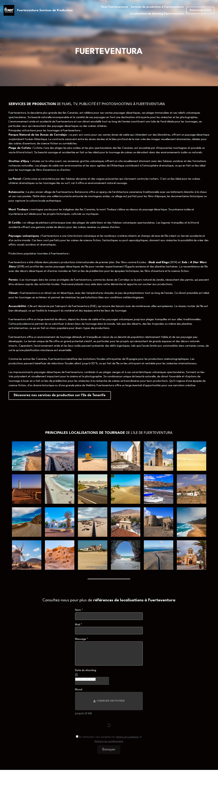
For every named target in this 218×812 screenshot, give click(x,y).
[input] (109, 614)
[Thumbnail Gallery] (26, 454)
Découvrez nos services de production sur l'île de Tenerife (49, 394)
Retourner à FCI (200, 10)
